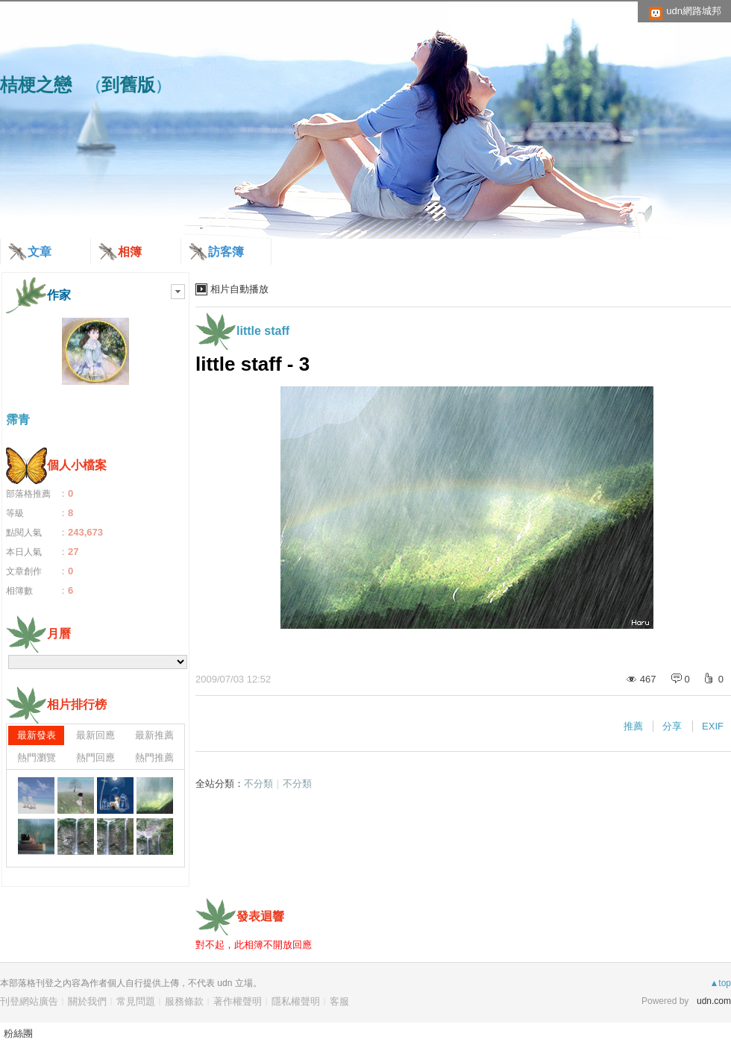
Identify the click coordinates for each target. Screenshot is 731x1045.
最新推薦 (154, 735)
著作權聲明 (237, 1001)
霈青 (18, 419)
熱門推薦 (154, 757)
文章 (39, 251)
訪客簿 (226, 251)
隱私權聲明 (296, 1001)
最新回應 (95, 735)
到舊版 (128, 85)
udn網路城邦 (693, 10)
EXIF (713, 726)
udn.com (714, 1001)
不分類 (258, 783)
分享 (672, 726)
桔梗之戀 (36, 85)
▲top (720, 983)
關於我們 (87, 1001)
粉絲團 (18, 1033)
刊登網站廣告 (29, 1001)
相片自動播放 (239, 289)
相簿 (130, 251)
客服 (339, 1001)
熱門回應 (95, 757)
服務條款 (184, 1001)
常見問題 (135, 1001)
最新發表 (36, 735)
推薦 (633, 726)
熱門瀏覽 (36, 757)
